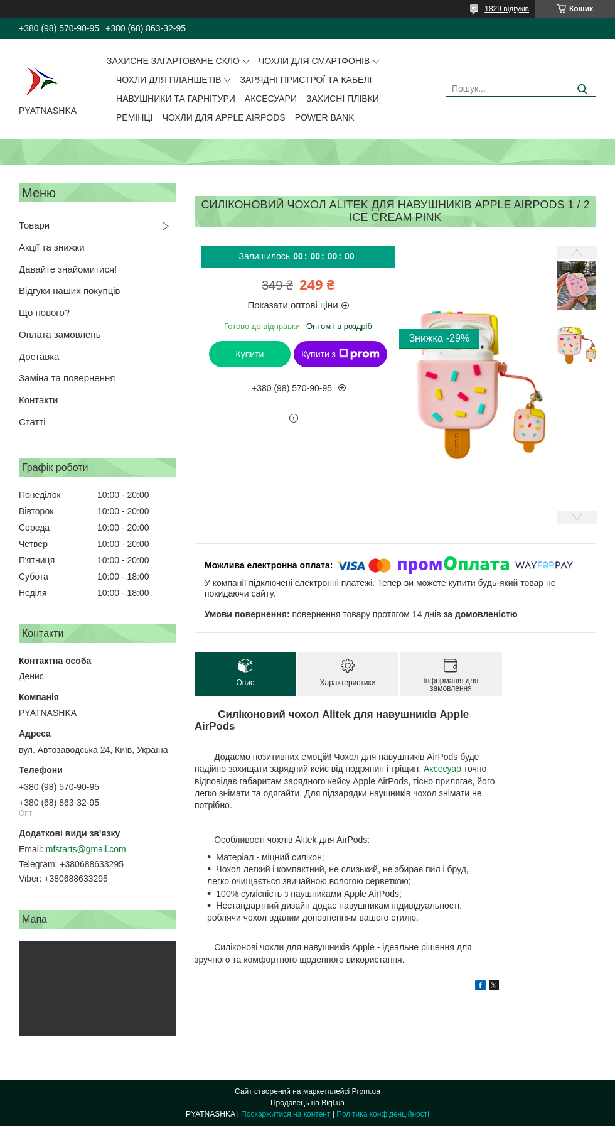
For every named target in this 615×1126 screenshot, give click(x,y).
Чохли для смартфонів (314, 61)
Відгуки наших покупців (69, 290)
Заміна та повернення (67, 377)
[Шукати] (582, 89)
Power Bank (325, 117)
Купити (250, 354)
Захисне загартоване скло (173, 61)
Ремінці (134, 117)
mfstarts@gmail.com (86, 849)
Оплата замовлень (59, 334)
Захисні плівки (342, 99)
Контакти (38, 399)
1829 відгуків (506, 8)
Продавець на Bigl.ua (307, 1102)
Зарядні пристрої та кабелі (306, 80)
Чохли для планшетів (168, 80)
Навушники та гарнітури (175, 99)
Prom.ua (366, 1091)
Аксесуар (442, 769)
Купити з (340, 354)
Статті (32, 421)
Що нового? (44, 312)
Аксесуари (271, 99)
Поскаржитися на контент (285, 1114)
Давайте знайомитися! (68, 269)
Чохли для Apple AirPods (224, 117)
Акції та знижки (52, 247)
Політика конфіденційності (382, 1114)
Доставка (39, 356)
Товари (34, 225)
